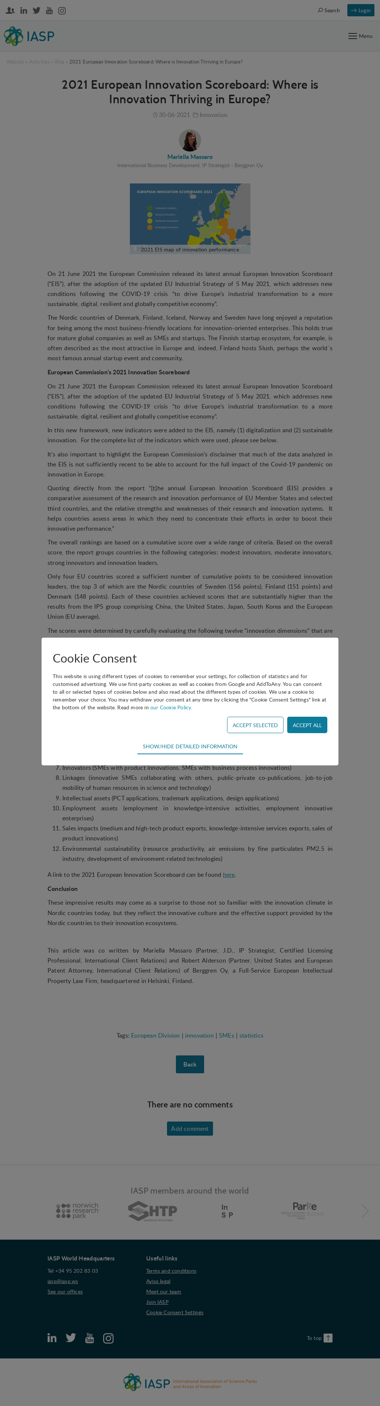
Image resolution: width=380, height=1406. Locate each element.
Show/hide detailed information (190, 746)
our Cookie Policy (170, 707)
